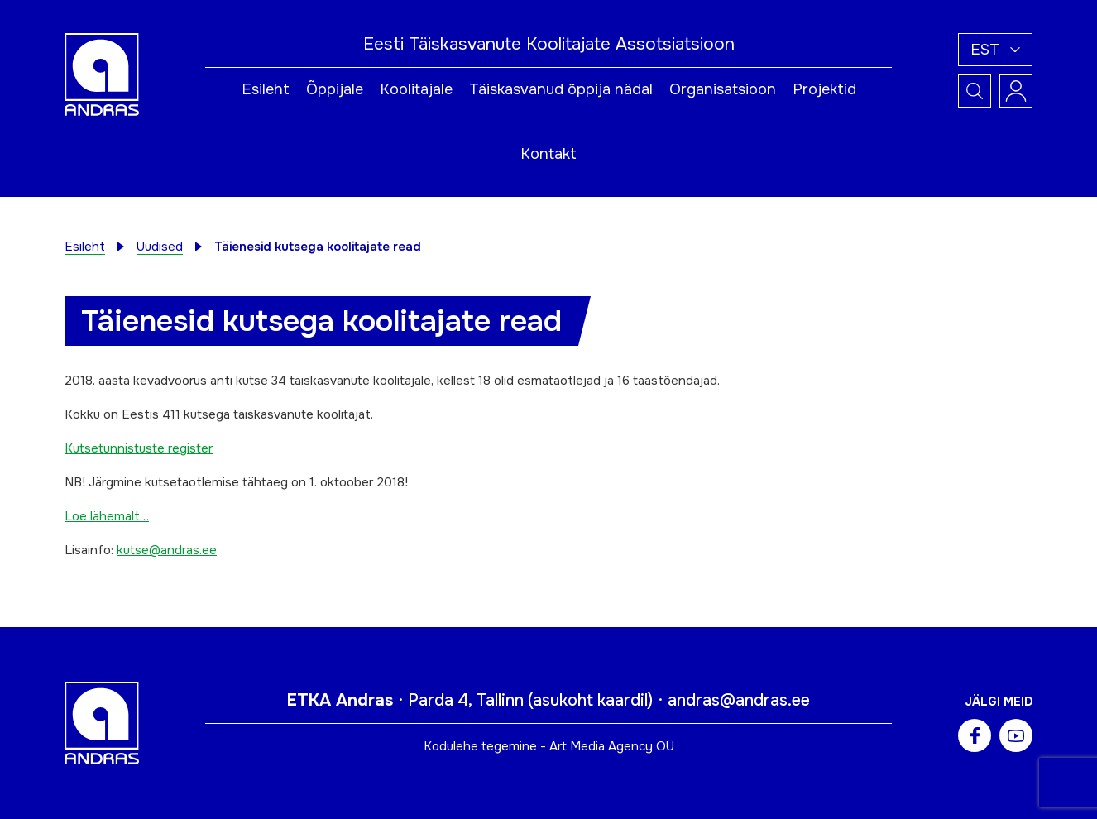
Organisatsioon (722, 89)
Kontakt (548, 154)
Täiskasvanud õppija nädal (561, 89)
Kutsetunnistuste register (139, 448)
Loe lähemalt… (107, 516)
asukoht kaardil (590, 700)
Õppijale (334, 89)
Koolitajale (416, 89)
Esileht (266, 89)
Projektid (824, 89)
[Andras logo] (102, 73)
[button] (995, 49)
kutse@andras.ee (167, 550)
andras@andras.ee (739, 700)
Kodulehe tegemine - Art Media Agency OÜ (549, 746)
